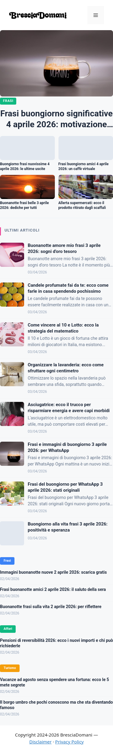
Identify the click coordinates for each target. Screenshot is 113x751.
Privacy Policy (69, 742)
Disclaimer (40, 742)
